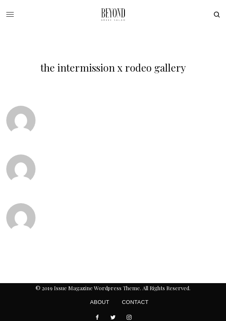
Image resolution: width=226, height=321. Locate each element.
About (99, 302)
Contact (135, 302)
